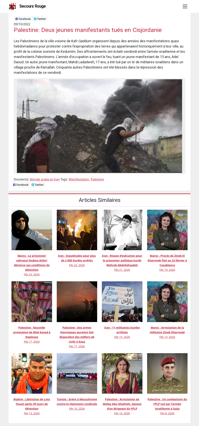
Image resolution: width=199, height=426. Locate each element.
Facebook (23, 19)
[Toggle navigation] (185, 6)
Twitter (40, 19)
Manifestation (79, 179)
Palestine (97, 179)
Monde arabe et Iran (45, 179)
